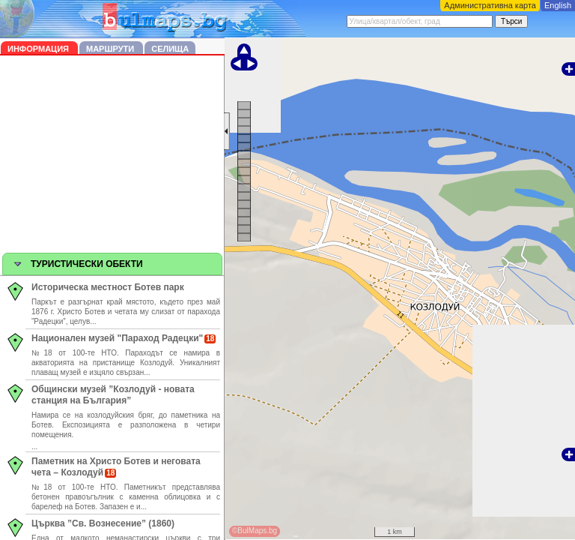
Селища (170, 48)
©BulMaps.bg (254, 530)
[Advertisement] (112, 156)
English (557, 5)
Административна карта (490, 5)
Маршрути (111, 48)
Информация (39, 48)
